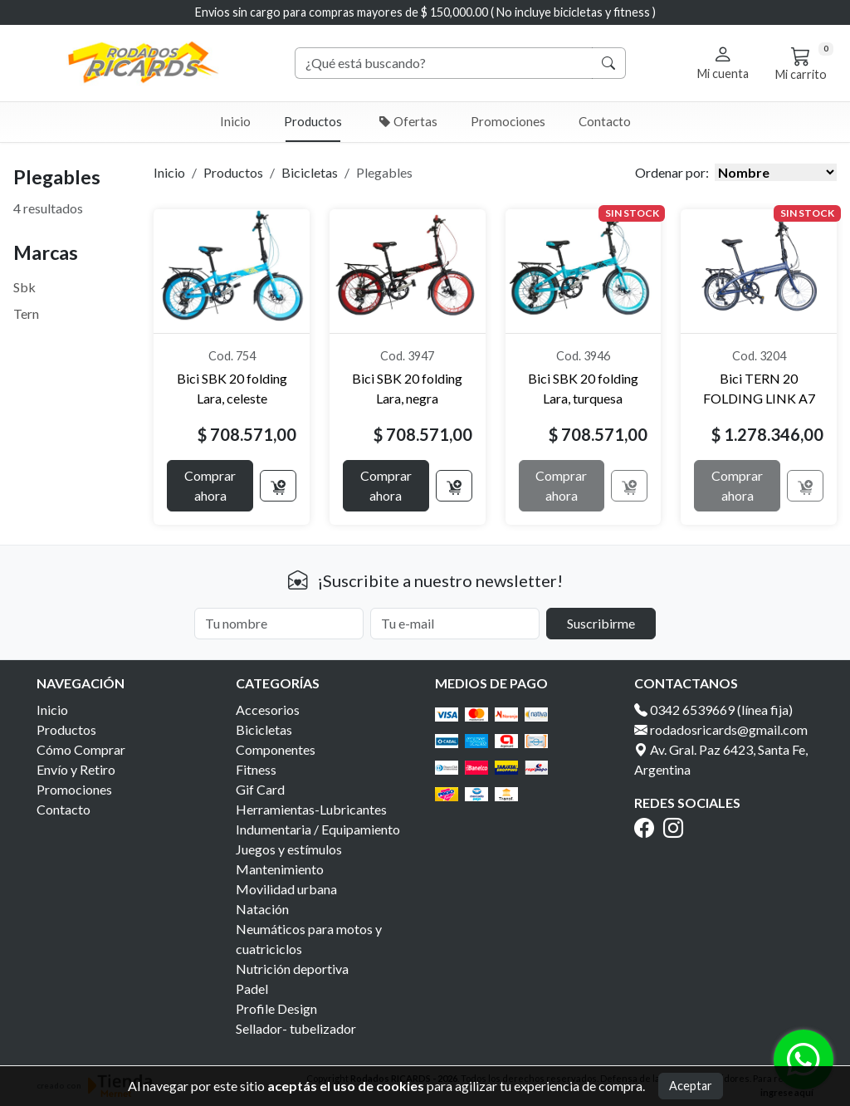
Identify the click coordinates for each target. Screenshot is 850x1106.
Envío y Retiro (76, 769)
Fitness (256, 769)
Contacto (605, 121)
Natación (262, 909)
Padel (252, 988)
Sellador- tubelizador (296, 1028)
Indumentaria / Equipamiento (318, 829)
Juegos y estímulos (289, 849)
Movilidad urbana (286, 889)
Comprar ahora (210, 485)
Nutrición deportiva (292, 968)
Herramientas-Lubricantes (311, 809)
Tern (26, 313)
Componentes (275, 749)
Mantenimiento (280, 869)
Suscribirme (601, 623)
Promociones (508, 121)
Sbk (24, 287)
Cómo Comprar (81, 749)
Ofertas (408, 121)
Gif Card (260, 789)
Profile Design (276, 1008)
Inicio (235, 121)
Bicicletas (309, 172)
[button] (723, 62)
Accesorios (268, 709)
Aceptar (690, 1086)
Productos (313, 121)
